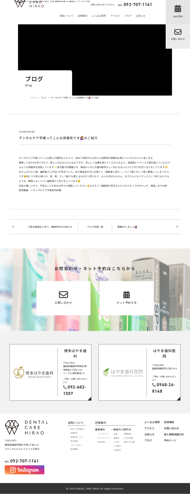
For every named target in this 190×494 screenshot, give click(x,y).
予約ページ (170, 440)
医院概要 (74, 449)
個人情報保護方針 (174, 434)
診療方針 (74, 433)
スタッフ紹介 (75, 445)
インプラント (103, 434)
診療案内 (82, 15)
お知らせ (140, 15)
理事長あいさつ (76, 437)
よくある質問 (99, 15)
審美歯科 (100, 429)
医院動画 (23, 190)
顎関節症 (127, 434)
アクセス (115, 15)
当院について (66, 15)
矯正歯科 (101, 442)
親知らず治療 (129, 442)
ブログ (127, 15)
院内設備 (74, 441)
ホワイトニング (104, 438)
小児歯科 (117, 446)
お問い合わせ (171, 428)
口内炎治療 (128, 438)
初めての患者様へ (77, 429)
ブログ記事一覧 (95, 226)
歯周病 (116, 438)
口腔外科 (126, 429)
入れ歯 (116, 442)
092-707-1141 (22, 461)
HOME (33, 97)
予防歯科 (117, 450)
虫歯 (115, 434)
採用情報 (169, 422)
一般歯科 (116, 429)
